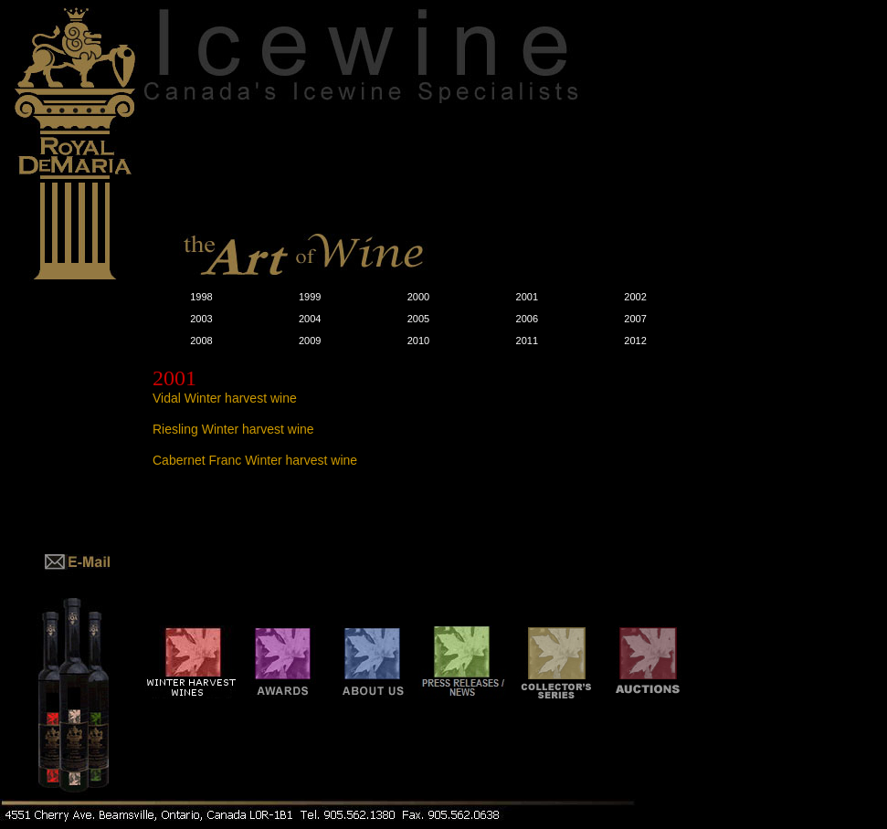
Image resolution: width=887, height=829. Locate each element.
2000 (418, 296)
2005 (418, 318)
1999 (310, 296)
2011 (527, 340)
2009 (310, 340)
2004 (310, 318)
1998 (201, 296)
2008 (201, 340)
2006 (527, 318)
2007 (635, 318)
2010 (418, 340)
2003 (201, 318)
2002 (635, 296)
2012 (635, 340)
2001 (527, 296)
